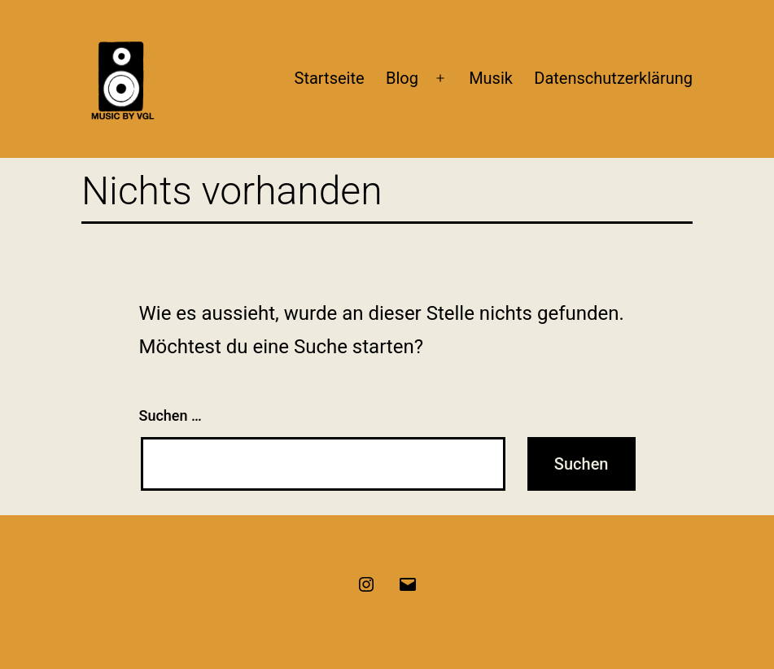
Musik (491, 78)
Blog (402, 78)
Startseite (330, 78)
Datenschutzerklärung (613, 78)
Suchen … (170, 415)
